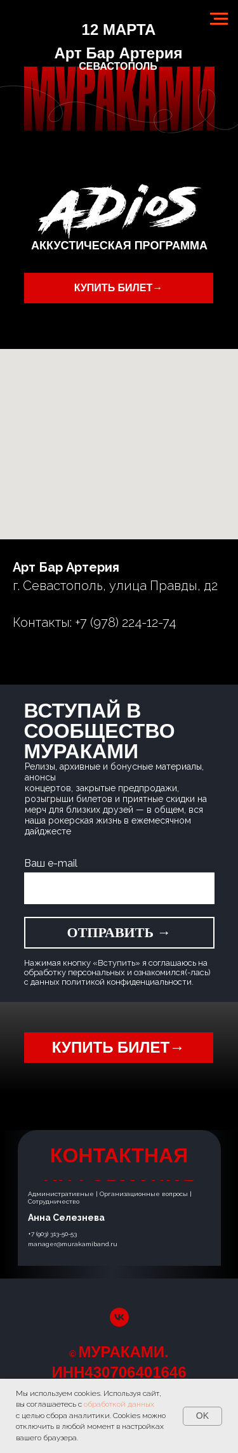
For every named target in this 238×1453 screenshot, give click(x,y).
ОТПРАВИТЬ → (119, 932)
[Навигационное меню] (219, 19)
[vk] (119, 1317)
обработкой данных (119, 1404)
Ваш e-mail (50, 863)
